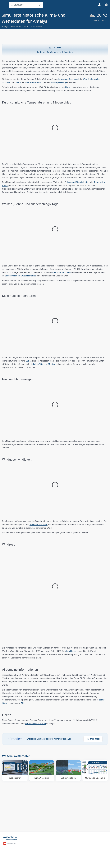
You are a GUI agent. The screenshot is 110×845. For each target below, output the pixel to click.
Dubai (28, 361)
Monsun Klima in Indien (78, 182)
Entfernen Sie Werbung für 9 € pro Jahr (55, 49)
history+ (69, 87)
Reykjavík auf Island (61, 272)
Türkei (12, 26)
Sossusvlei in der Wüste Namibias (20, 276)
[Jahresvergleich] (68, 770)
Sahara (17, 82)
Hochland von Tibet (38, 524)
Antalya (5, 26)
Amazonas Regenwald (68, 79)
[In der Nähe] (39, 5)
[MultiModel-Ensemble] (95, 770)
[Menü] (3, 5)
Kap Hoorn (71, 651)
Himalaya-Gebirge (58, 82)
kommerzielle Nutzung (35, 723)
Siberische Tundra (33, 82)
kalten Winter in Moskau (44, 364)
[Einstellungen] (106, 4)
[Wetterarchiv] (15, 770)
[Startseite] (10, 838)
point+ (102, 700)
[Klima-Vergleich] (41, 770)
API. (23, 703)
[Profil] (99, 4)
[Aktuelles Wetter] (98, 20)
